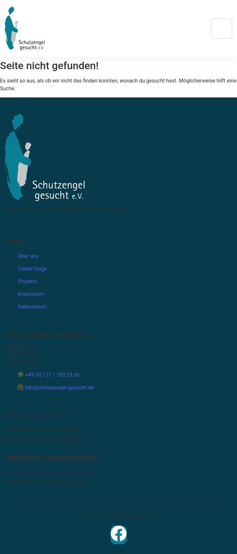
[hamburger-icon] (221, 28)
